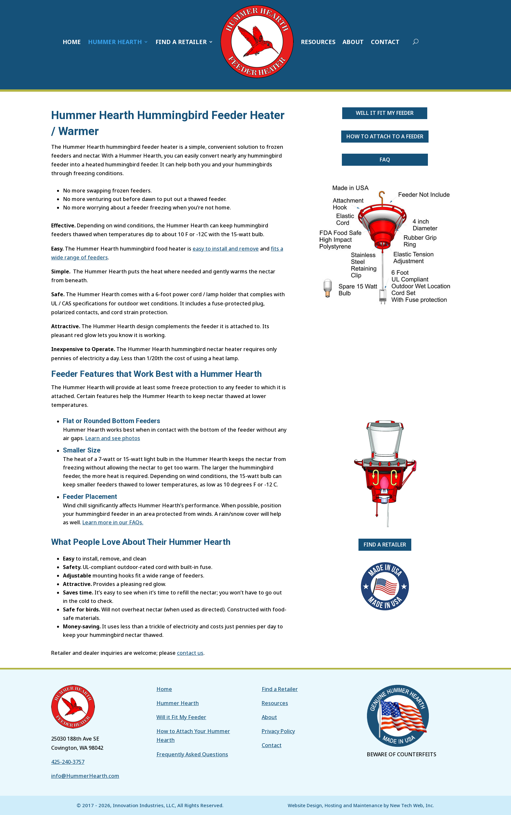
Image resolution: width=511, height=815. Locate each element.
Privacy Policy (278, 731)
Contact (272, 745)
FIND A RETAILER (181, 42)
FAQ (385, 159)
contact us (190, 652)
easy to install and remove (226, 248)
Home (164, 689)
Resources (275, 703)
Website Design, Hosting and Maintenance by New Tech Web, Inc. (361, 805)
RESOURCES (318, 42)
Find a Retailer (385, 544)
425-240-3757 (67, 761)
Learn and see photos (112, 438)
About (269, 717)
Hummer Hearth (177, 703)
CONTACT (385, 42)
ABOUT (353, 42)
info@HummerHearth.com (85, 775)
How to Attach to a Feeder (384, 136)
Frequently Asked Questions (192, 754)
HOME (72, 42)
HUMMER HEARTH (115, 42)
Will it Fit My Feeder (385, 112)
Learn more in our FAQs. (112, 522)
